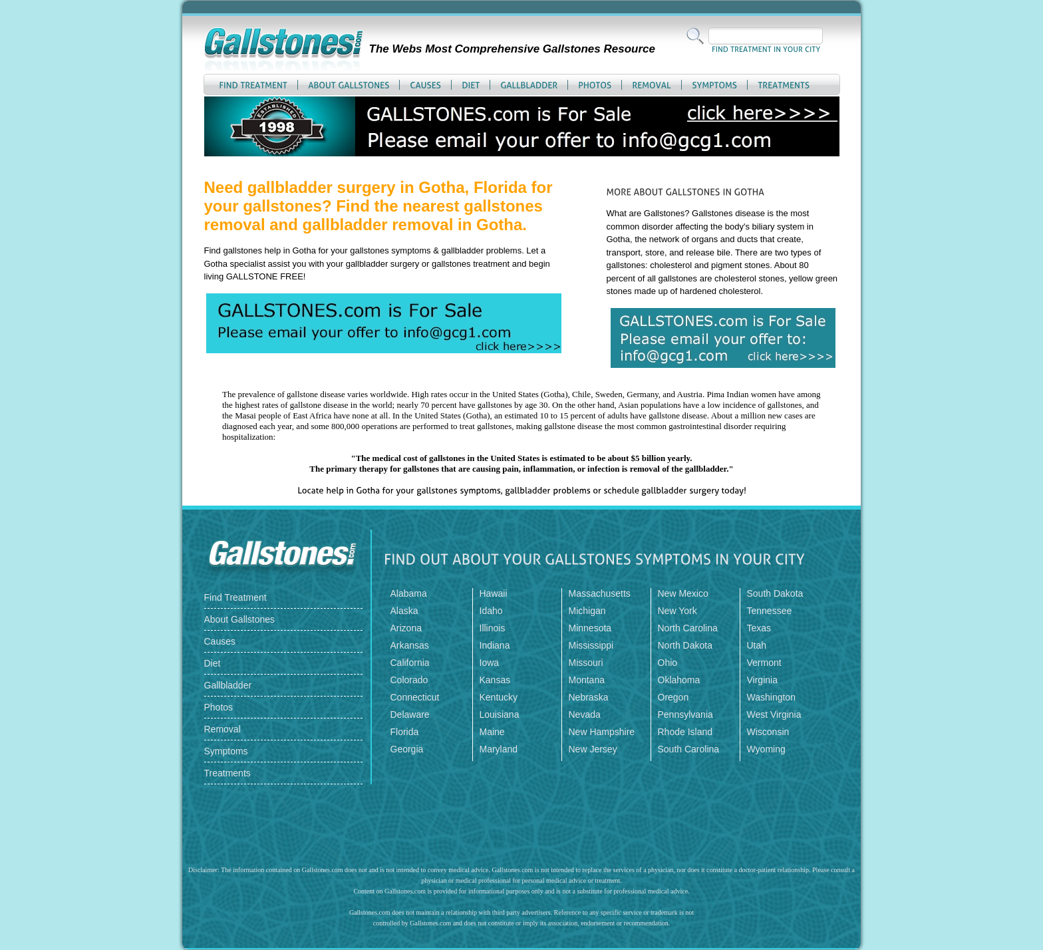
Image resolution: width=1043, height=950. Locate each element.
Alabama (408, 593)
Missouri (586, 662)
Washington (771, 697)
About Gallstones (239, 619)
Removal (222, 729)
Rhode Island (685, 731)
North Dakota (685, 645)
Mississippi (591, 645)
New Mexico (683, 593)
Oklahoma (679, 680)
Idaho (491, 610)
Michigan (587, 610)
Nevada (585, 714)
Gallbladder (228, 685)
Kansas (495, 680)
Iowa (490, 662)
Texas (759, 628)
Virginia (762, 680)
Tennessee (769, 610)
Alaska (404, 610)
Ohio (668, 662)
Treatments (227, 773)
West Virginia (774, 714)
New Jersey (593, 749)
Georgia (407, 749)
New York (677, 610)
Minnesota (590, 628)
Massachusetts (600, 593)
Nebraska (589, 697)
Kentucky (499, 697)
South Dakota (775, 593)
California (410, 662)
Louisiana (500, 714)
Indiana (495, 645)
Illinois (493, 628)
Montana (587, 680)
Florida (404, 731)
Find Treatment (235, 597)
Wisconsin (768, 731)
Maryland (499, 749)
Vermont (764, 662)
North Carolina (688, 628)
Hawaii (494, 593)
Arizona (406, 628)
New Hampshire (602, 731)
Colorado (409, 680)
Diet (212, 663)
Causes (219, 641)
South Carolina (689, 749)
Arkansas (409, 645)
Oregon (673, 697)
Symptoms (226, 751)
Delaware (410, 714)
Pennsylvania (685, 714)
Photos (218, 707)
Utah (757, 645)
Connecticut (415, 697)
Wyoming (766, 749)
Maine (492, 731)
